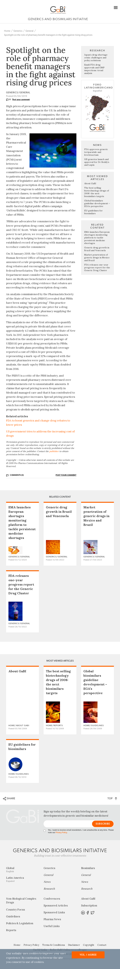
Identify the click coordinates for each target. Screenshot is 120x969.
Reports (11, 930)
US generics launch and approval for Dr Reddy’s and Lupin (96, 162)
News (47, 882)
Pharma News (52, 919)
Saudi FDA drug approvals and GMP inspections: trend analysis (94, 69)
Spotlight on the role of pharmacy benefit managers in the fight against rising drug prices (48, 35)
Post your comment (21, 99)
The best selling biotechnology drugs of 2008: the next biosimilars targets (96, 192)
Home (7, 31)
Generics (17, 31)
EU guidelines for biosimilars (93, 212)
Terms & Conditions (53, 944)
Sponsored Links (54, 912)
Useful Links (52, 926)
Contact (101, 944)
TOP (112, 798)
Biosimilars (88, 868)
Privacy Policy (61, 833)
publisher (54, 451)
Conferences (52, 898)
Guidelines (13, 916)
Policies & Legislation (19, 923)
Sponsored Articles (56, 905)
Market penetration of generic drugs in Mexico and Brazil (97, 257)
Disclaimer (74, 944)
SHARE (9, 798)
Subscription (89, 905)
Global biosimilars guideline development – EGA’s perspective (97, 203)
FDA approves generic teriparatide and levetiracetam (96, 152)
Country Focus (15, 909)
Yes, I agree (88, 955)
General (29, 31)
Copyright (88, 944)
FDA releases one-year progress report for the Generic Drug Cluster (97, 267)
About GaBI (90, 183)
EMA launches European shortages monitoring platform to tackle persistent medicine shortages (97, 238)
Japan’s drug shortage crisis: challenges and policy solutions (96, 57)
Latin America (22, 879)
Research (49, 888)
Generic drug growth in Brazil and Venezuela (96, 249)
